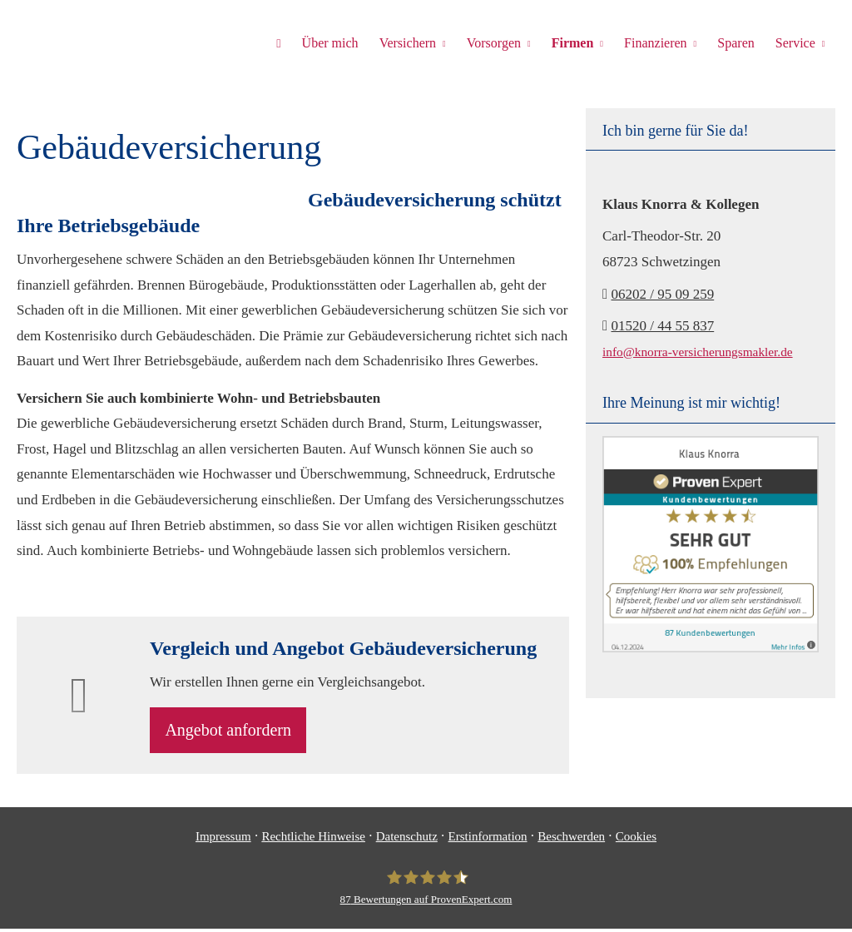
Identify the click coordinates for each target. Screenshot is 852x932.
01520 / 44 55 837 (662, 326)
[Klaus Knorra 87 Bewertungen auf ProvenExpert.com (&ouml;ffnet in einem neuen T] (426, 891)
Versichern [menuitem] (412, 43)
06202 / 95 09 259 (662, 294)
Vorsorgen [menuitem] (498, 43)
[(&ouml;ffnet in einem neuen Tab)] (710, 648)
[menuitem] (285, 42)
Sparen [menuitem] (737, 43)
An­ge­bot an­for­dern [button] (234, 732)
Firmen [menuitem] (575, 43)
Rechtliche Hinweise (313, 840)
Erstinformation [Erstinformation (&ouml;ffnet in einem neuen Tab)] (488, 840)
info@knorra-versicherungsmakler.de (697, 352)
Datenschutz (407, 840)
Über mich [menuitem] (336, 43)
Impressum (223, 840)
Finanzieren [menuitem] (658, 43)
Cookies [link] (636, 840)
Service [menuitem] (795, 43)
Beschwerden (571, 840)
